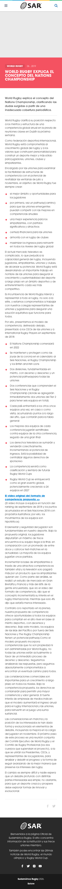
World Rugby (15, 66)
